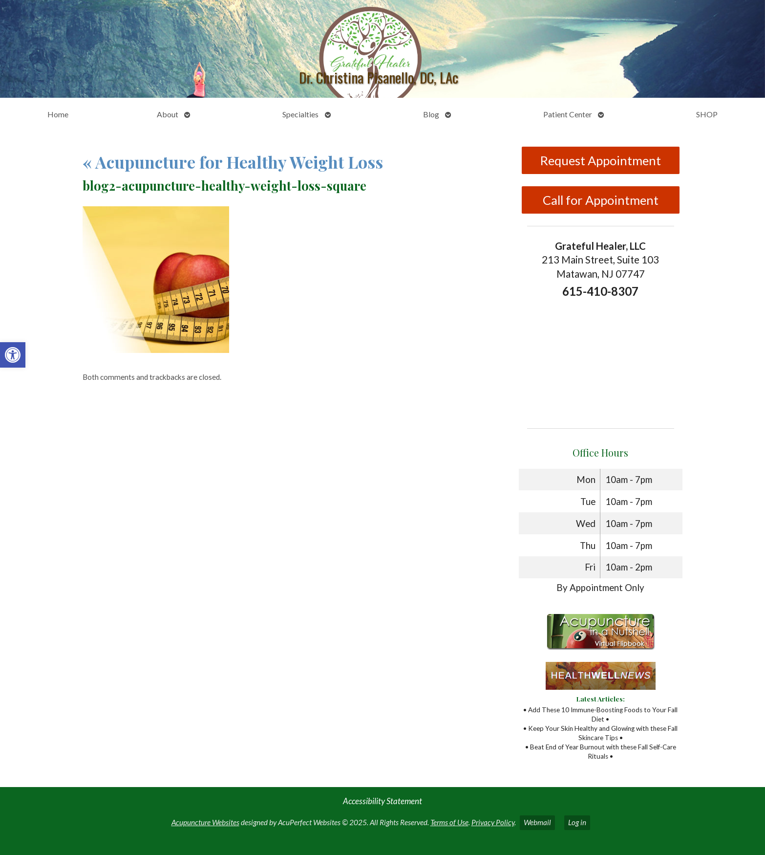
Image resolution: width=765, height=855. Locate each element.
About (167, 114)
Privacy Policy (492, 822)
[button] (12, 355)
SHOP (707, 114)
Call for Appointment (601, 200)
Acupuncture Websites (205, 822)
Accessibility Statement (382, 801)
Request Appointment (600, 160)
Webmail (537, 822)
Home (57, 114)
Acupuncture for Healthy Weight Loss (233, 162)
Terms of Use (449, 822)
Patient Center (567, 114)
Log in (577, 822)
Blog (431, 114)
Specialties (300, 114)
